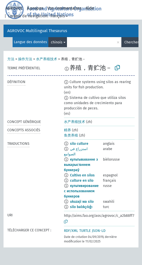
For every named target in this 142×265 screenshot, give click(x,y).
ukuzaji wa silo (82, 202)
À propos (35, 8)
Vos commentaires (64, 8)
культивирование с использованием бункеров (81, 191)
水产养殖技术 (46, 59)
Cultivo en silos (82, 175)
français (57, 16)
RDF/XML (71, 231)
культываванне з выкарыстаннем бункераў (81, 164)
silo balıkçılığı (81, 207)
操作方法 (25, 59)
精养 (67, 130)
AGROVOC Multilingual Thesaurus (37, 30)
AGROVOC (14, 8)
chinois (56, 42)
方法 (10, 59)
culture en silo (81, 180)
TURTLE (85, 231)
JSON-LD (98, 231)
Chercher (131, 42)
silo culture (79, 144)
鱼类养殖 (71, 135)
